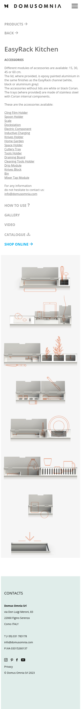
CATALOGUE (17, 234)
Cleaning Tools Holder (19, 161)
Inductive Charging (17, 133)
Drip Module (13, 165)
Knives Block (12, 169)
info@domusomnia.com (20, 194)
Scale (7, 121)
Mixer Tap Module (16, 178)
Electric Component (17, 129)
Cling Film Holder (16, 113)
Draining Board (14, 157)
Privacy (8, 666)
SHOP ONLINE (16, 244)
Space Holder (13, 145)
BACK (9, 33)
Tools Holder (13, 153)
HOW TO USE (17, 205)
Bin (6, 174)
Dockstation (12, 125)
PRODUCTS (14, 24)
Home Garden (14, 141)
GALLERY (12, 215)
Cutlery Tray (12, 149)
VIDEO (9, 224)
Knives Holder (13, 137)
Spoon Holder (13, 117)
